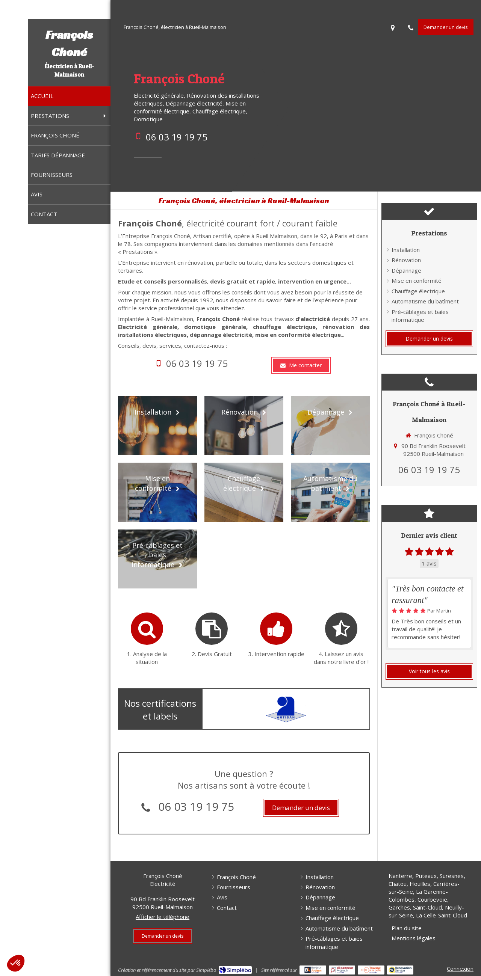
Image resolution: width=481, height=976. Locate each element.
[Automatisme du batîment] (330, 492)
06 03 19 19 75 (176, 137)
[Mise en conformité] (157, 492)
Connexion (460, 968)
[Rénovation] (243, 425)
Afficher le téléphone (162, 916)
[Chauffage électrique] (243, 492)
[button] (16, 963)
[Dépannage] (330, 425)
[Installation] (157, 425)
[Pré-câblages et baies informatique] (157, 558)
